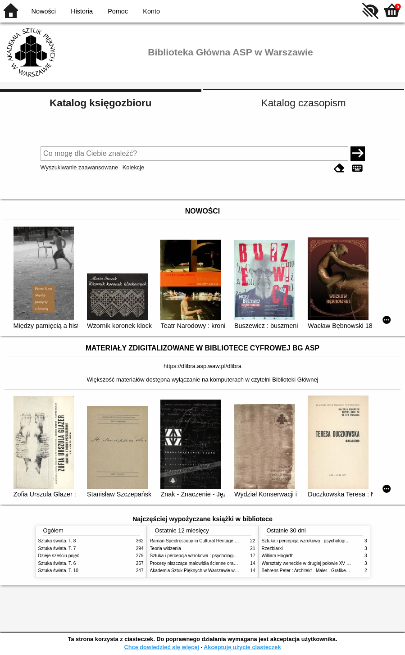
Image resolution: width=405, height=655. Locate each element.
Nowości (44, 11)
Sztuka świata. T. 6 (57, 563)
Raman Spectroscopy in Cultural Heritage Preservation (205, 540)
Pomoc (118, 11)
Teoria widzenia (165, 548)
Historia (82, 11)
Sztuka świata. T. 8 (57, 540)
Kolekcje (133, 167)
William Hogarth (278, 555)
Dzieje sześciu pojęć (58, 555)
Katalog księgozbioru (100, 103)
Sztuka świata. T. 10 (58, 570)
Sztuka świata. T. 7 (57, 548)
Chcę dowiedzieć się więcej (161, 647)
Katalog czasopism (303, 103)
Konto (151, 11)
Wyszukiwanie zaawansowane (79, 167)
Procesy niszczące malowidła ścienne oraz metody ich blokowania (216, 563)
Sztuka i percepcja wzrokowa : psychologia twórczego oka (208, 555)
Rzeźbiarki (272, 548)
